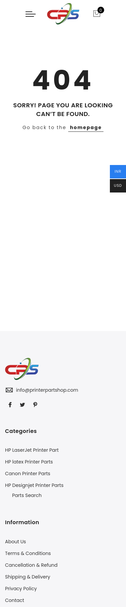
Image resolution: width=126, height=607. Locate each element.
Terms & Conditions (28, 553)
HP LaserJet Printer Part (32, 450)
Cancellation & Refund (31, 565)
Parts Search (27, 495)
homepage (86, 127)
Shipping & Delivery (27, 576)
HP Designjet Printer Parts (34, 485)
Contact (14, 600)
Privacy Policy (21, 588)
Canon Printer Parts (27, 473)
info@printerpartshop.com (47, 390)
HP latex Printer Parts (29, 461)
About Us (15, 541)
